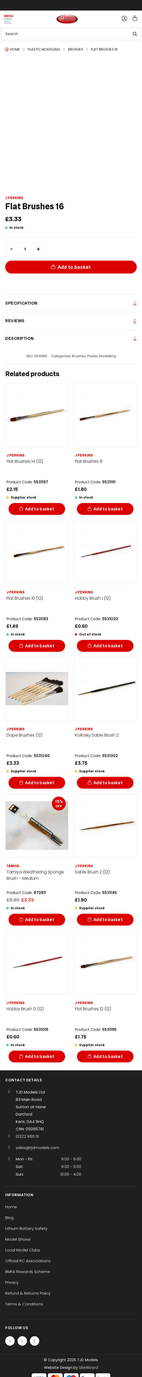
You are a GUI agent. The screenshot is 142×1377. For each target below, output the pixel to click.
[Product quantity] (25, 249)
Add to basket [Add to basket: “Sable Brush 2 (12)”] (108, 919)
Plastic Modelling (44, 49)
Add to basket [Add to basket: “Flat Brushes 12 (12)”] (108, 1056)
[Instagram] (34, 1341)
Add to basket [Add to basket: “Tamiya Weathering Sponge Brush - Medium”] (39, 919)
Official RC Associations (28, 1261)
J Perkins (14, 198)
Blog (9, 1217)
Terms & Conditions (24, 1304)
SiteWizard (88, 1367)
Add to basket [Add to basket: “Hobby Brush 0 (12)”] (39, 1056)
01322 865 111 (27, 1136)
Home (15, 49)
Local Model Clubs (22, 1250)
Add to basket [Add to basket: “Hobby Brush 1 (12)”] (108, 646)
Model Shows (18, 1239)
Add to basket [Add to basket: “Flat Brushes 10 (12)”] (39, 646)
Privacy (12, 1282)
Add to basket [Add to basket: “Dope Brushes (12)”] (39, 783)
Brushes (75, 49)
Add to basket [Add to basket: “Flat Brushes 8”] (108, 509)
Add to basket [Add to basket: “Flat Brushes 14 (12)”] (39, 509)
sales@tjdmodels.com (37, 1147)
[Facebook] (10, 1341)
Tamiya (13, 866)
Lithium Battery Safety (26, 1228)
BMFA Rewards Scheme (27, 1271)
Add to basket (74, 267)
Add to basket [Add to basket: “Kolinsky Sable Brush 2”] (108, 783)
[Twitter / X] (22, 1341)
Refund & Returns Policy (28, 1293)
